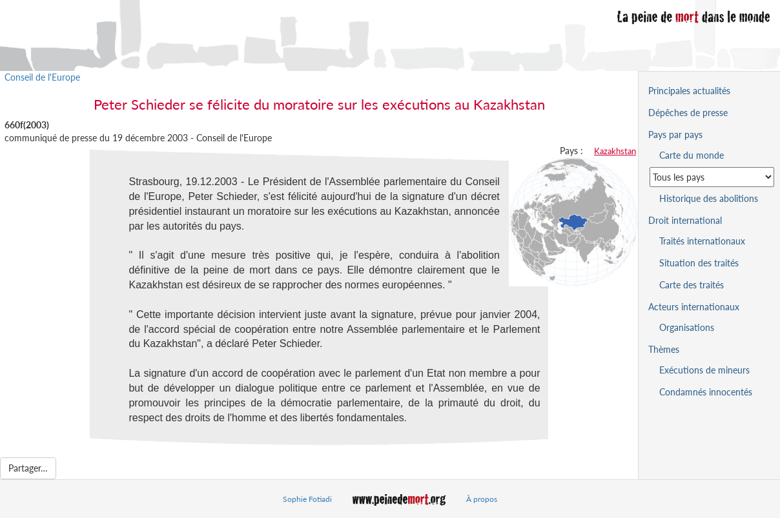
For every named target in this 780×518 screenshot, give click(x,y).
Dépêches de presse (688, 112)
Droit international (685, 220)
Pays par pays (675, 134)
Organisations (686, 327)
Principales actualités (689, 90)
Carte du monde (691, 155)
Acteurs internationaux (693, 306)
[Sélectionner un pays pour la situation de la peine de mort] (712, 177)
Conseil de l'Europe (42, 77)
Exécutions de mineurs (704, 369)
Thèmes (663, 349)
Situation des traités (699, 262)
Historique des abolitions (708, 198)
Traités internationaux (702, 240)
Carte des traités (691, 284)
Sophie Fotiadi (307, 499)
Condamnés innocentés (705, 391)
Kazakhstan (615, 151)
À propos (481, 499)
